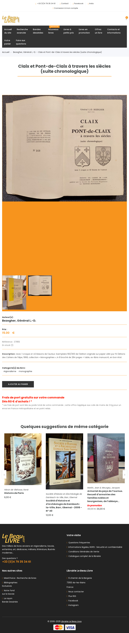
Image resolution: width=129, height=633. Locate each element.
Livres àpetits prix (69, 31)
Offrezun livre (98, 31)
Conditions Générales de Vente (83, 551)
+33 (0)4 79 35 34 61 (46, 3)
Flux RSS (71, 596)
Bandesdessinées (38, 31)
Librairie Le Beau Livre (71, 621)
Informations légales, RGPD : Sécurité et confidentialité (94, 547)
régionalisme (10, 371)
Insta (91, 3)
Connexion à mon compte (66, 8)
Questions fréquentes (78, 542)
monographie (26, 371)
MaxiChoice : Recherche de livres (19, 578)
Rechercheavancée (22, 31)
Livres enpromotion (84, 31)
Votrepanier (7, 42)
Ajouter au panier (18, 384)
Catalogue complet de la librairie (84, 556)
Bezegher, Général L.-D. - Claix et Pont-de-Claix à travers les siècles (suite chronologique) (57, 52)
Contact (64, 3)
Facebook (78, 3)
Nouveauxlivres (54, 30)
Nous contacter (75, 591)
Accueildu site (8, 31)
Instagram (73, 605)
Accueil (6, 52)
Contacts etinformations (114, 31)
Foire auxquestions (21, 42)
